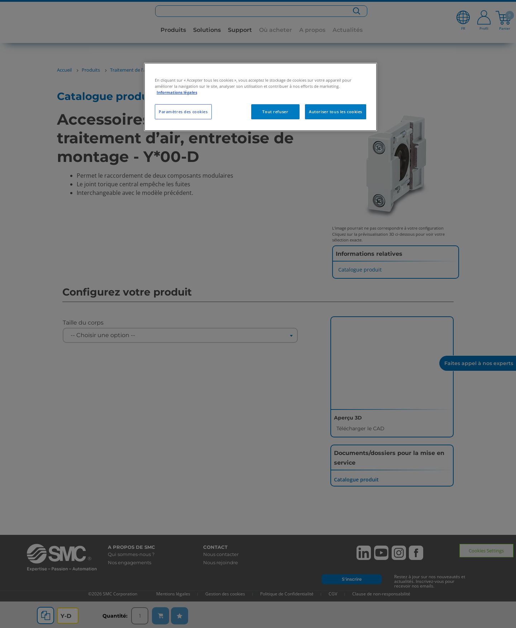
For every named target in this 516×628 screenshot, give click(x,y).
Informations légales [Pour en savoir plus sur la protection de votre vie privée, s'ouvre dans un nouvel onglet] (177, 92)
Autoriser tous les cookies (335, 111)
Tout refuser (275, 111)
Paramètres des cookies (183, 111)
